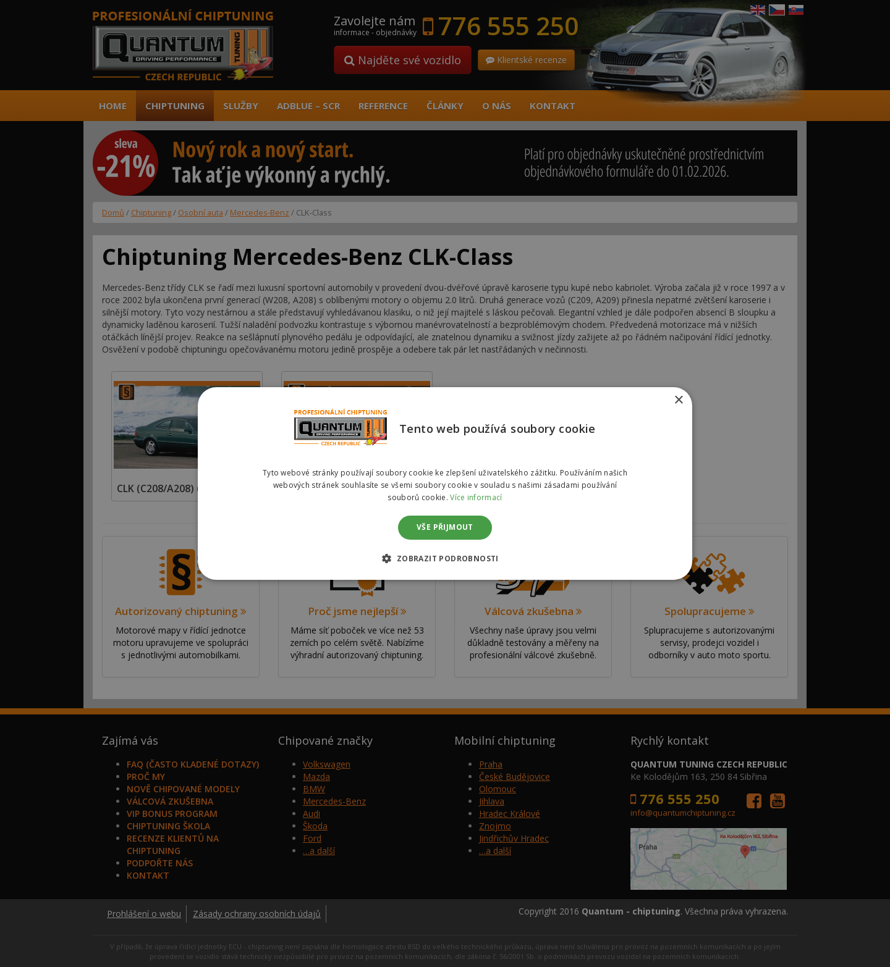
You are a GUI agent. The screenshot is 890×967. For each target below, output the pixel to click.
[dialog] (445, 483)
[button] (444, 558)
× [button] (678, 400)
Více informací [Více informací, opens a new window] (476, 497)
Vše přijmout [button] (445, 527)
